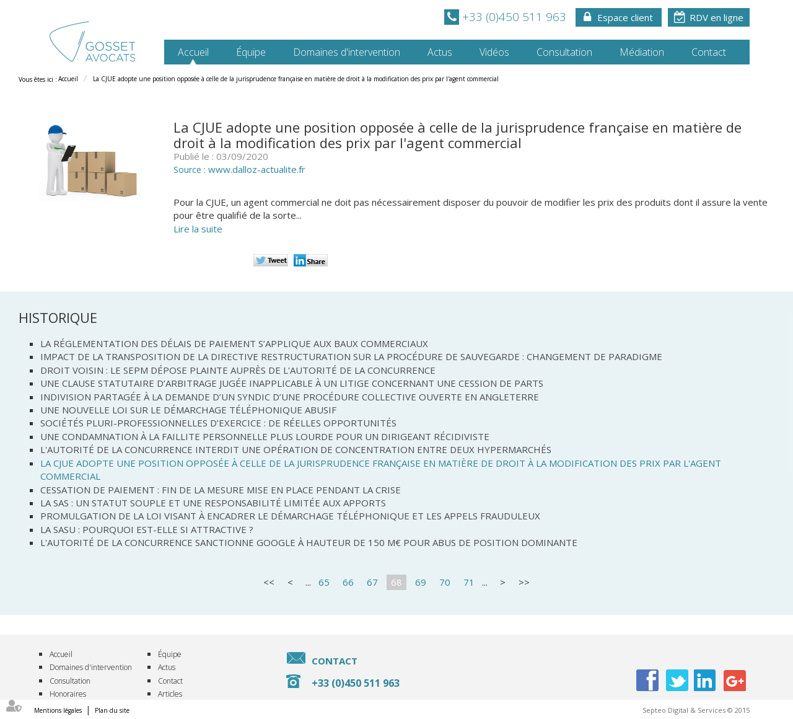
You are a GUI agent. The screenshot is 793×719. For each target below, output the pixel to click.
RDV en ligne (716, 17)
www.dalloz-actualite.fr (256, 169)
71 (469, 582)
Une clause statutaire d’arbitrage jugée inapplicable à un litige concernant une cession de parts (291, 383)
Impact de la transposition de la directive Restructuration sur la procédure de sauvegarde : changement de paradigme (351, 356)
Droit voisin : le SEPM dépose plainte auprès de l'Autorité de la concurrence (238, 370)
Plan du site (112, 710)
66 (348, 582)
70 (444, 582)
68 (396, 582)
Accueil (193, 52)
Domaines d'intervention (346, 52)
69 (420, 582)
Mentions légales (58, 710)
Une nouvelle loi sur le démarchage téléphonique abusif (188, 410)
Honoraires (68, 694)
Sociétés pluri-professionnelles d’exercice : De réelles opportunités (218, 423)
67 (372, 582)
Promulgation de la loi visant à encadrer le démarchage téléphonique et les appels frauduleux (290, 515)
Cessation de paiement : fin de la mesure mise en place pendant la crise (220, 489)
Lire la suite (197, 229)
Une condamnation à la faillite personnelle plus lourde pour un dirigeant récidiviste (264, 436)
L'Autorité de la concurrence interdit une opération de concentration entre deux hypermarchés (295, 449)
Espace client (625, 17)
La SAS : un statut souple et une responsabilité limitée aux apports (213, 502)
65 (324, 582)
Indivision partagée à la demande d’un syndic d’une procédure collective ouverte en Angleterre (289, 396)
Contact (708, 52)
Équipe (251, 52)
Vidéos (494, 52)
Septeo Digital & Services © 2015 (696, 710)
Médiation (642, 52)
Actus (439, 52)
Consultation (564, 52)
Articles (170, 694)
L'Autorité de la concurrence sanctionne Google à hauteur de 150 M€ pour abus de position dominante (308, 542)
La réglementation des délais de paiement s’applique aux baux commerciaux (234, 343)
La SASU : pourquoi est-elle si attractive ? (146, 529)
